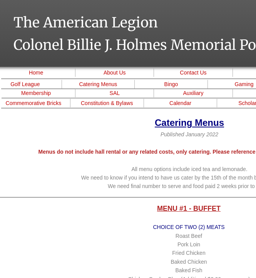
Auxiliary (193, 93)
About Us (115, 73)
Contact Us (193, 73)
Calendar (180, 103)
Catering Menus (98, 84)
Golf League (25, 84)
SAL (115, 93)
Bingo (171, 84)
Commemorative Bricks (34, 103)
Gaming (244, 84)
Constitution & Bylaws (107, 103)
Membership (36, 93)
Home (36, 73)
